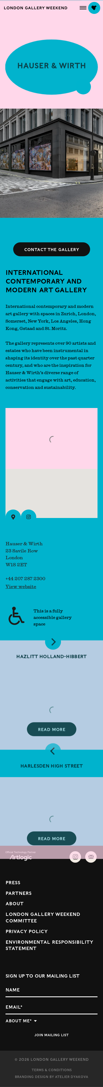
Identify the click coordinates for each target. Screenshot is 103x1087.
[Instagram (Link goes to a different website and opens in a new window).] (28, 517)
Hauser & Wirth (51, 67)
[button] (83, 8)
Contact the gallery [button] (51, 249)
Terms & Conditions (52, 1069)
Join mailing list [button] (51, 1035)
